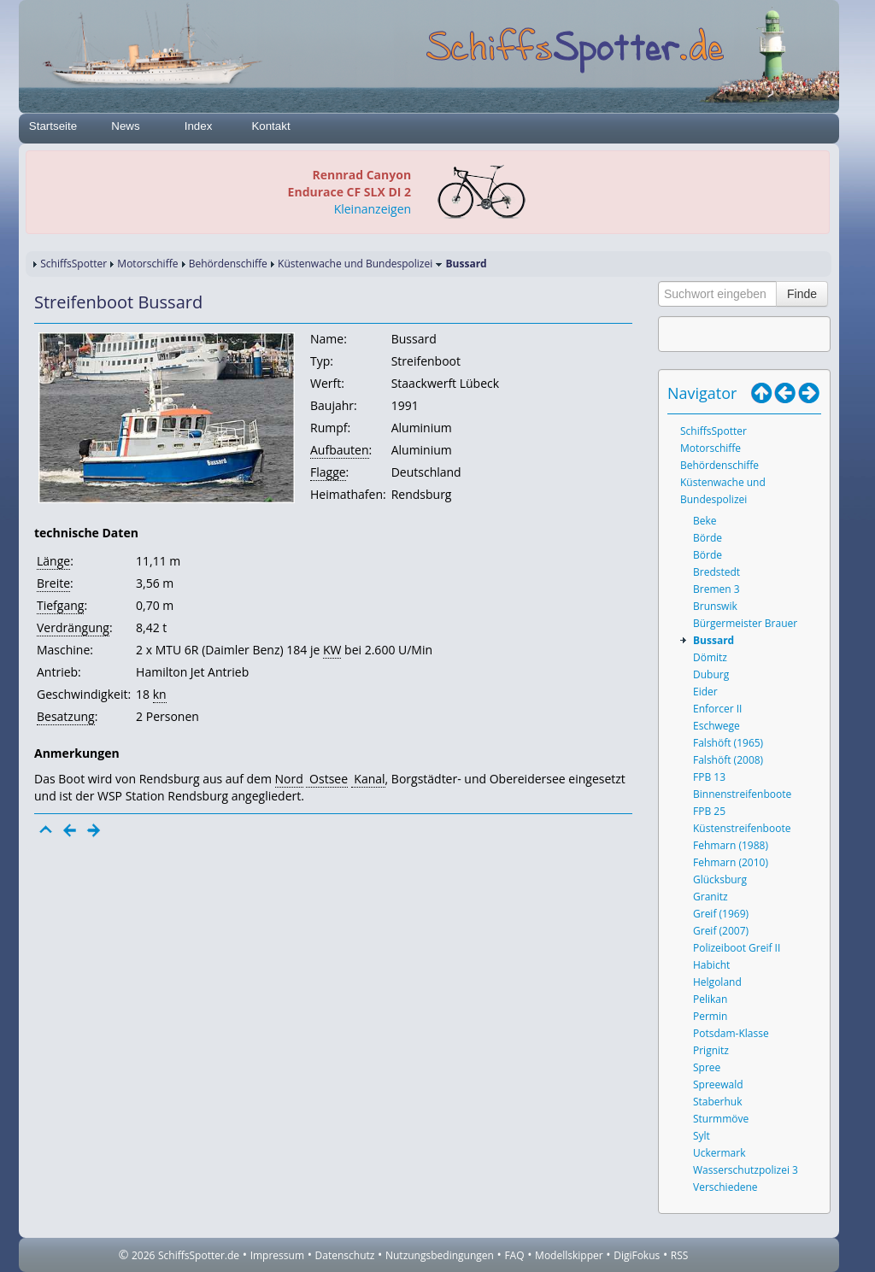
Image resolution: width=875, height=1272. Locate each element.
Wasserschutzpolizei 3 (745, 1170)
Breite (53, 583)
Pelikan (710, 999)
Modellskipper (569, 1255)
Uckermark (719, 1153)
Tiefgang (60, 605)
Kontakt (270, 126)
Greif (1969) (721, 913)
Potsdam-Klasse (731, 1033)
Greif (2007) (721, 930)
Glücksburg (720, 879)
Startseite (53, 126)
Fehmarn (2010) (730, 862)
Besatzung (66, 716)
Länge (53, 561)
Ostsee (327, 779)
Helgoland (717, 982)
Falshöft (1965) (728, 743)
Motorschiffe (147, 263)
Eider (705, 691)
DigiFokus (637, 1255)
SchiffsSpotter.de (198, 1255)
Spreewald (718, 1084)
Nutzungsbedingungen (439, 1255)
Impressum (277, 1255)
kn (160, 694)
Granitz (710, 896)
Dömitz (710, 657)
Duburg (711, 674)
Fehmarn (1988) (730, 845)
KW (332, 650)
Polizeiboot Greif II (736, 948)
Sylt (701, 1135)
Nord (289, 779)
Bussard (713, 640)
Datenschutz (345, 1255)
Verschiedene (725, 1187)
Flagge (328, 472)
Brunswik (715, 606)
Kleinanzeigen (372, 209)
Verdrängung (73, 627)
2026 (143, 1255)
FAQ (514, 1255)
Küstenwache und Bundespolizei (355, 263)
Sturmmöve (721, 1118)
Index (199, 126)
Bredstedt (716, 572)
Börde (707, 537)
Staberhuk (718, 1101)
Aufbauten (339, 450)
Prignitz (711, 1050)
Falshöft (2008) (728, 760)
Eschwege (716, 725)
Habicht (711, 965)
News (125, 126)
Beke (705, 520)
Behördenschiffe (228, 263)
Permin (710, 1016)
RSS (680, 1255)
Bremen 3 (716, 589)
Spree (706, 1067)
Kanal (368, 779)
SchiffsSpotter (73, 263)
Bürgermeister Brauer (745, 623)
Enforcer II (717, 708)
